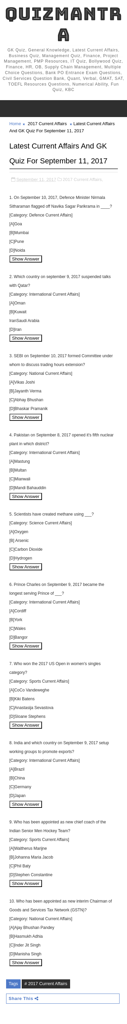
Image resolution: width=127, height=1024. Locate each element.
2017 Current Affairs (47, 123)
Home (15, 123)
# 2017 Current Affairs (45, 983)
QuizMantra (63, 24)
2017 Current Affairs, (83, 179)
